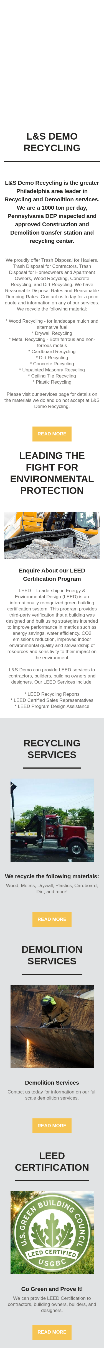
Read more (52, 434)
